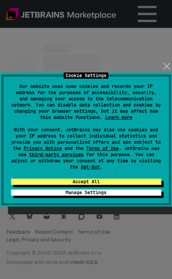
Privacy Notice (43, 148)
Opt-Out (90, 167)
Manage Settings (86, 192)
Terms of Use (102, 148)
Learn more (118, 117)
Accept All (86, 182)
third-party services (56, 155)
